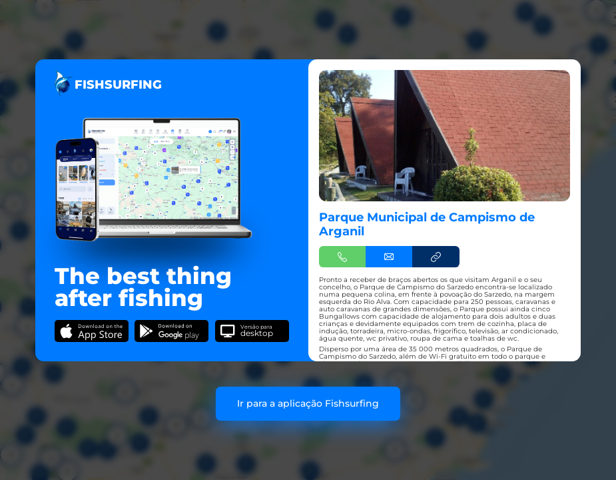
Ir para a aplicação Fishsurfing (308, 403)
